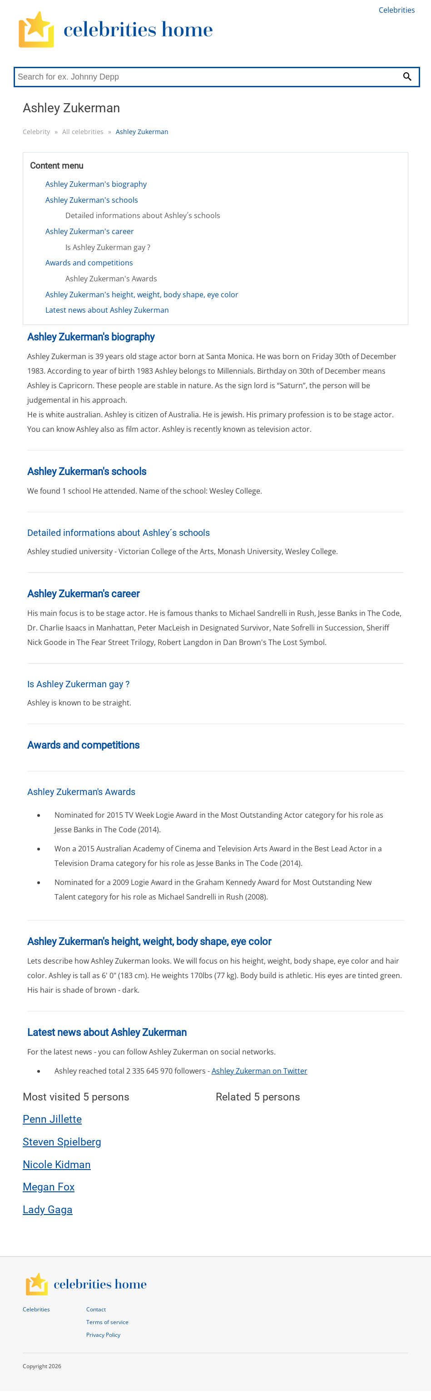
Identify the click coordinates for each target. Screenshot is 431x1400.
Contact (96, 1309)
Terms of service (107, 1322)
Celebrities (397, 10)
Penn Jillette (52, 1119)
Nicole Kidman (57, 1165)
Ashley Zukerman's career (89, 231)
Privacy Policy (103, 1335)
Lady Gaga (48, 1210)
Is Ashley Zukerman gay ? (107, 247)
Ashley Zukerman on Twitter (259, 1071)
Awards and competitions (89, 263)
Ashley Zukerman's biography (96, 184)
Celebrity (36, 131)
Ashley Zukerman (142, 131)
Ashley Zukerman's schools (91, 200)
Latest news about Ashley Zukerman (107, 310)
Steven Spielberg (62, 1142)
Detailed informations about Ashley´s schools (142, 215)
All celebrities (83, 131)
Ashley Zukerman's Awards (111, 279)
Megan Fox (48, 1187)
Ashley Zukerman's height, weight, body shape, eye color (141, 295)
